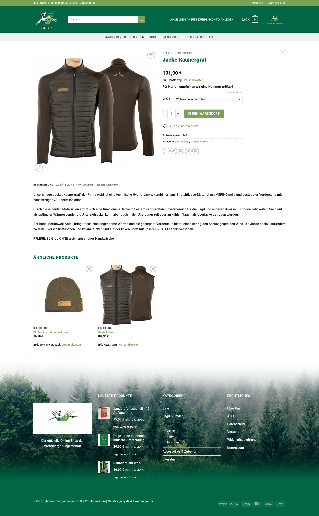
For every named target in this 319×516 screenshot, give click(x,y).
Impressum (235, 448)
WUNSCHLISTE (277, 2)
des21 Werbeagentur (139, 501)
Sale (210, 37)
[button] (202, 19)
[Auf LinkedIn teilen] (195, 151)
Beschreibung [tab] (43, 184)
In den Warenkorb (204, 113)
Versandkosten (193, 80)
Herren (204, 141)
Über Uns (233, 408)
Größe (166, 98)
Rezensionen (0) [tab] (107, 184)
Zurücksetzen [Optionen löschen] (234, 92)
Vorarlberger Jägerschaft (78, 3)
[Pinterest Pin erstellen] (188, 151)
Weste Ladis (105, 332)
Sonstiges (172, 442)
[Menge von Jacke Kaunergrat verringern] (165, 114)
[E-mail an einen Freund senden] (181, 151)
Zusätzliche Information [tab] (74, 184)
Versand (233, 432)
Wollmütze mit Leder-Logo (50, 332)
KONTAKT (257, 2)
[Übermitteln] (141, 19)
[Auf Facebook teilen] (166, 151)
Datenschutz (236, 424)
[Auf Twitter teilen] (173, 151)
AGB (230, 416)
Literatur (196, 37)
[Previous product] (282, 52)
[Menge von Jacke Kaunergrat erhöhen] (178, 114)
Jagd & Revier (115, 37)
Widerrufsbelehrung (242, 440)
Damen (194, 141)
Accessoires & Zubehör (167, 37)
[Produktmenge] (171, 114)
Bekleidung (137, 37)
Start (167, 53)
